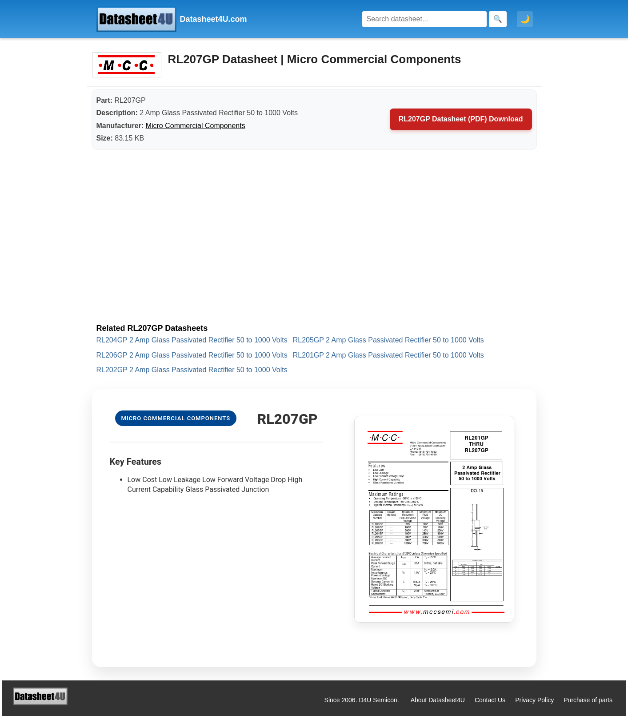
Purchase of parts (588, 700)
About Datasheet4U (438, 700)
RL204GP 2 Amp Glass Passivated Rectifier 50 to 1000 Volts (192, 340)
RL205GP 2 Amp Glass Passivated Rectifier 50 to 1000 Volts (388, 340)
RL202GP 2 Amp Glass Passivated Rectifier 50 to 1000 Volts (192, 370)
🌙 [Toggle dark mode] (525, 19)
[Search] (424, 19)
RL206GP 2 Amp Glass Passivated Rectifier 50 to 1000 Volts (192, 355)
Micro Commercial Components (195, 125)
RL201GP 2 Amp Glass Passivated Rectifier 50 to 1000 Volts (388, 355)
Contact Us (490, 700)
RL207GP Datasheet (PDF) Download (461, 119)
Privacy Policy (534, 700)
